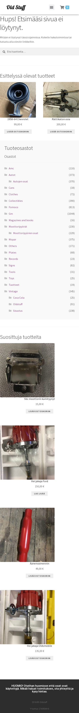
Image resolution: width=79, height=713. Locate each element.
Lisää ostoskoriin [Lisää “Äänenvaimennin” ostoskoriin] (39, 576)
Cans (11, 187)
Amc (11, 168)
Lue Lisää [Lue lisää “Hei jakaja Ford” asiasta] (39, 493)
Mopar (12, 239)
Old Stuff (15, 7)
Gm (11, 213)
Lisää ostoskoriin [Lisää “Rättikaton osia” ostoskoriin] (61, 131)
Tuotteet (14, 284)
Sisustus (18, 310)
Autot (12, 174)
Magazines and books (21, 220)
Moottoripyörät (18, 226)
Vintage (13, 291)
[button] (51, 7)
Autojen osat (20, 181)
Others (13, 246)
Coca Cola (18, 297)
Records (13, 258)
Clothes (13, 194)
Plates (12, 252)
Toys (11, 278)
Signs (12, 265)
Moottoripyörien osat (25, 233)
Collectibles (16, 200)
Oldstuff (17, 304)
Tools (12, 272)
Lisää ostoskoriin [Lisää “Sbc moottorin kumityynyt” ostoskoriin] (39, 411)
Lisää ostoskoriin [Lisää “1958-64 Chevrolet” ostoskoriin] (18, 131)
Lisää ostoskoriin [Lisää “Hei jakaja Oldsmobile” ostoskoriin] (39, 658)
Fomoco (13, 207)
